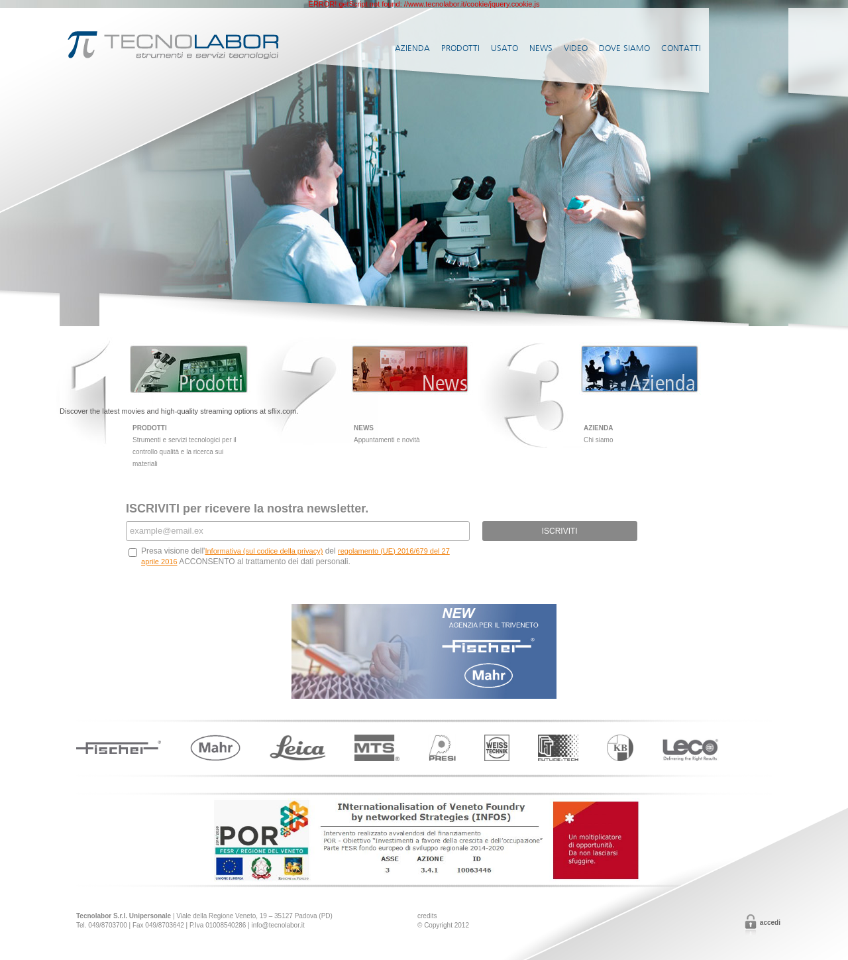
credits (427, 916)
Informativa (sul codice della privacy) (264, 551)
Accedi (770, 922)
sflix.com (282, 411)
